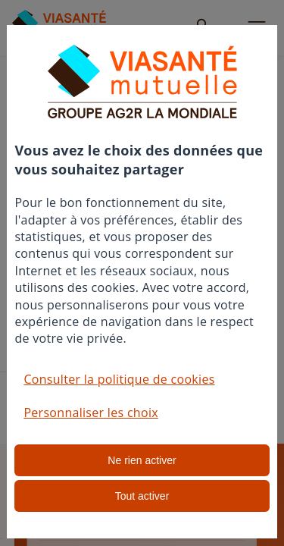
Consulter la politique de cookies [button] (118, 379)
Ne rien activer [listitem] (142, 460)
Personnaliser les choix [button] (90, 412)
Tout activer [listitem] (142, 496)
